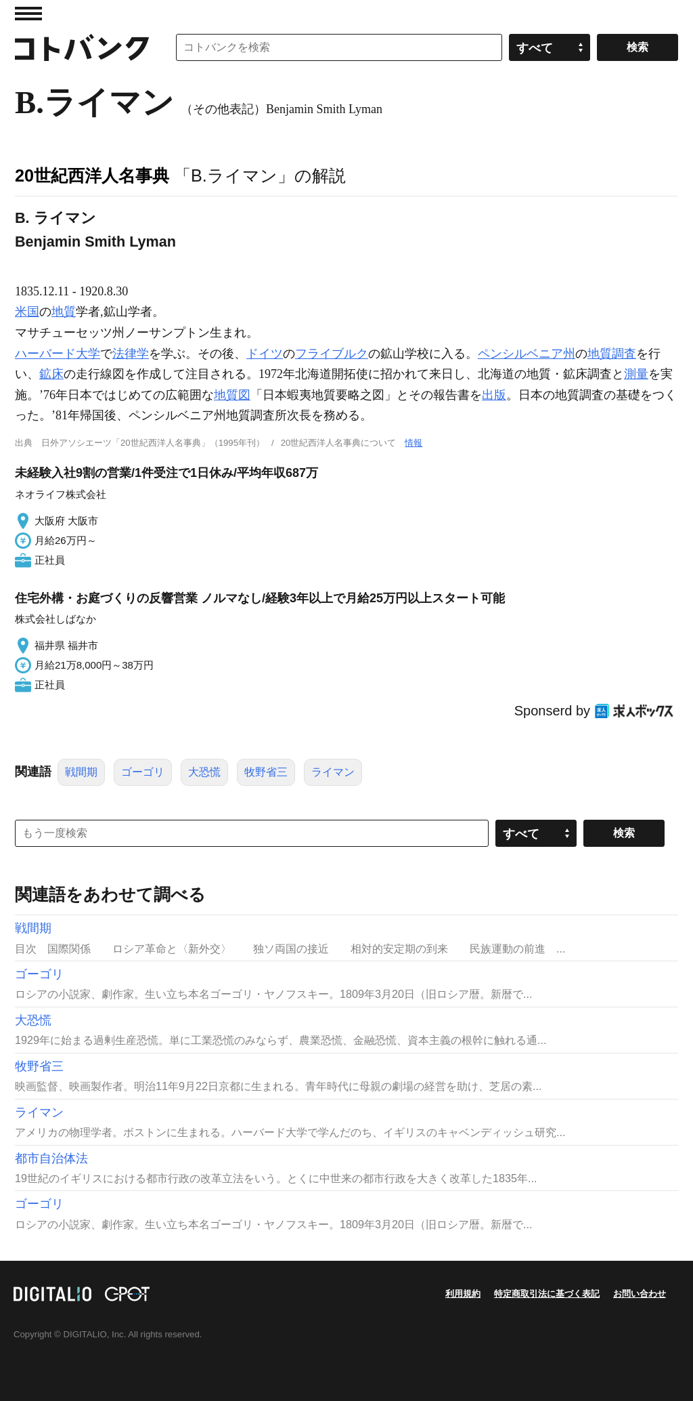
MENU (28, 13)
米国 (27, 311)
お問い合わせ (639, 1294)
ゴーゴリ (142, 772)
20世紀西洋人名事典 (92, 175)
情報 (413, 443)
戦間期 (81, 772)
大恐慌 (204, 772)
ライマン (333, 772)
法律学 (130, 353)
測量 (636, 374)
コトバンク (82, 47)
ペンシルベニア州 (526, 353)
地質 (63, 311)
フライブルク (331, 353)
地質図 (232, 395)
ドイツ (264, 353)
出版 (494, 395)
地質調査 (611, 353)
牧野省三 (266, 772)
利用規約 (462, 1294)
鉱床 (51, 374)
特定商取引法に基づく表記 (547, 1294)
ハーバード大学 (57, 353)
